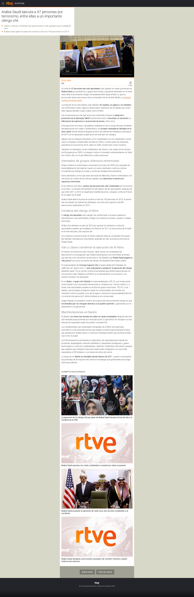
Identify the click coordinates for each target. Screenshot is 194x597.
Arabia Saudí (87, 572)
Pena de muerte (105, 572)
